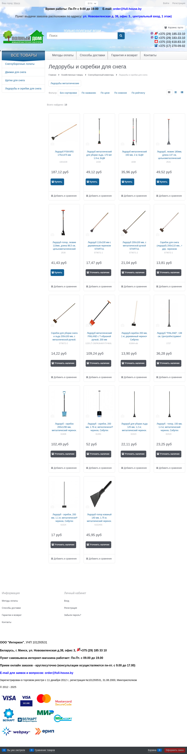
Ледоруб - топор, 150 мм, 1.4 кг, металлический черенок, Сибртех (169, 427)
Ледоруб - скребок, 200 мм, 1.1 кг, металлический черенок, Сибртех (64, 517)
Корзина (152, 750)
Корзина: (175, 27)
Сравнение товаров (45, 750)
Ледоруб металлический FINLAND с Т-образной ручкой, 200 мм (99, 336)
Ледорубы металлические (65, 83)
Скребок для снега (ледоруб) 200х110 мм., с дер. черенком (169, 245)
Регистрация (178, 3)
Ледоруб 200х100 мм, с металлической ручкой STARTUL (134, 245)
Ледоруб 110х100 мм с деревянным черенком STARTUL (99, 245)
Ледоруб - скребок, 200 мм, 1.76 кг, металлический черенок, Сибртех (99, 427)
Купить (58, 182)
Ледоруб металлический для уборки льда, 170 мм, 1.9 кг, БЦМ (99, 155)
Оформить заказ (175, 750)
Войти (166, 3)
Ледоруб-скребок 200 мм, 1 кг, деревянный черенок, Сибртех (134, 336)
